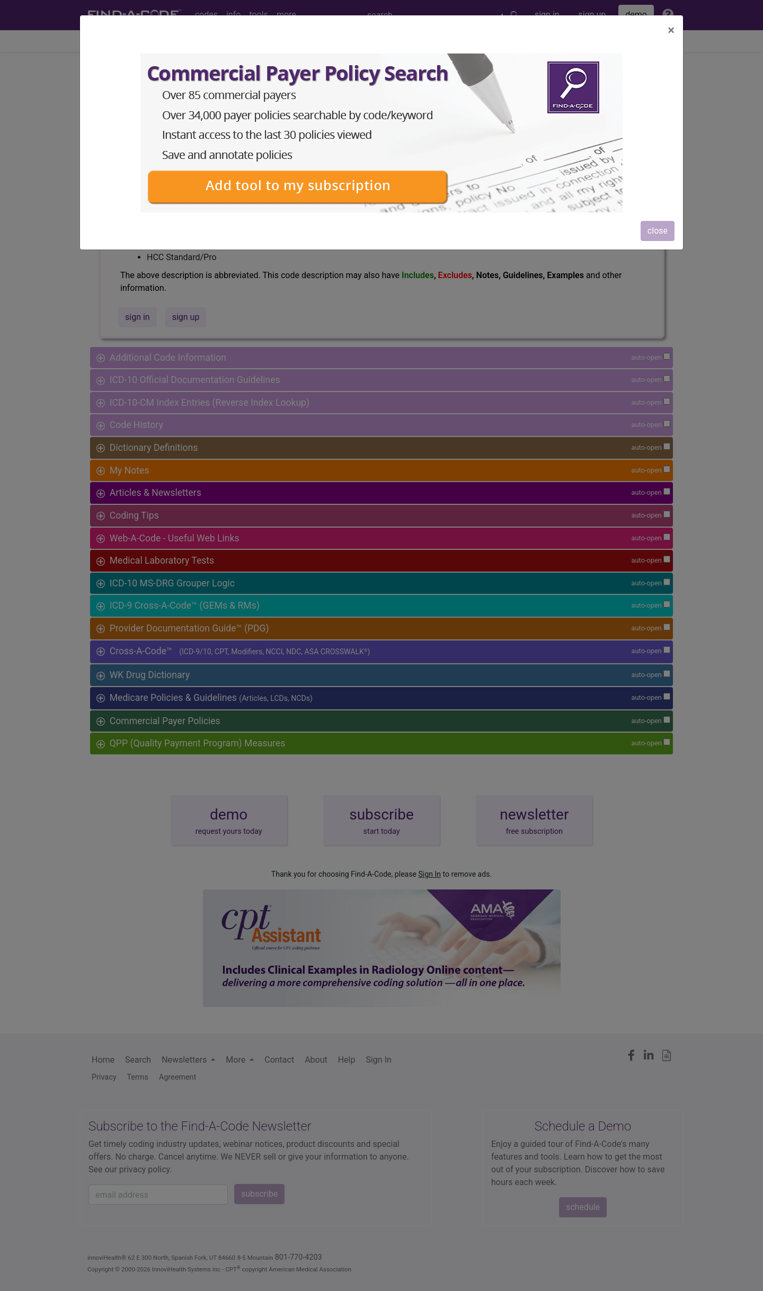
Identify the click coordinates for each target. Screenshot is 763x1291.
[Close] (671, 30)
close (657, 231)
